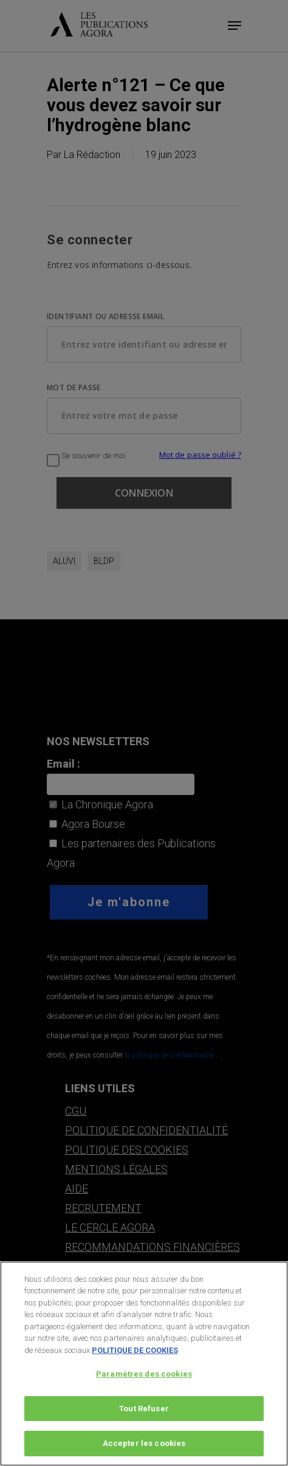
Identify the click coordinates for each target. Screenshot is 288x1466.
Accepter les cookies (144, 1451)
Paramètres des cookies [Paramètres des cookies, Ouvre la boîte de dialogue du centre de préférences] (144, 1381)
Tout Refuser (144, 1416)
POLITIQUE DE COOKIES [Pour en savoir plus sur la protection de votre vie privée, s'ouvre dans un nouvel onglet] (135, 1357)
